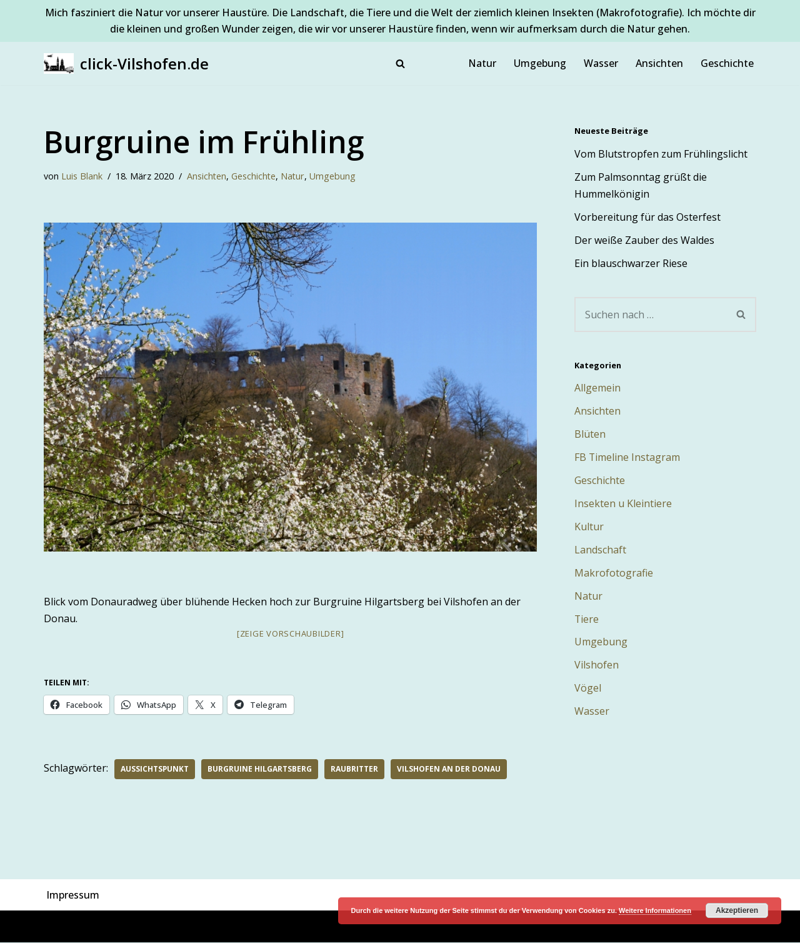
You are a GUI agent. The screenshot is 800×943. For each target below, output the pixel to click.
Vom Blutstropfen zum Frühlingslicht (661, 154)
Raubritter (355, 769)
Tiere (586, 620)
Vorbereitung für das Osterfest (647, 217)
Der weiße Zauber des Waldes (644, 240)
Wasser (601, 63)
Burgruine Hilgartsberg (260, 769)
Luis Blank (81, 177)
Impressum (72, 895)
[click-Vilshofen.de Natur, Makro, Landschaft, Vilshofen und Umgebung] (126, 63)
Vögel (587, 689)
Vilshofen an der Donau (449, 769)
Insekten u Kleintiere (623, 504)
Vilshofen (596, 666)
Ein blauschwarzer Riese (631, 263)
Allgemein (597, 388)
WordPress (180, 927)
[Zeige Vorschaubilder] (290, 634)
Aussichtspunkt (155, 769)
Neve (56, 927)
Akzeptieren (737, 910)
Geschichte (727, 63)
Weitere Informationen (655, 910)
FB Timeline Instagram (627, 458)
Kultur (589, 527)
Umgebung (540, 63)
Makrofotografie (613, 573)
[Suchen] (400, 63)
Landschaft (600, 550)
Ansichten (659, 63)
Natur (482, 63)
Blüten (590, 434)
